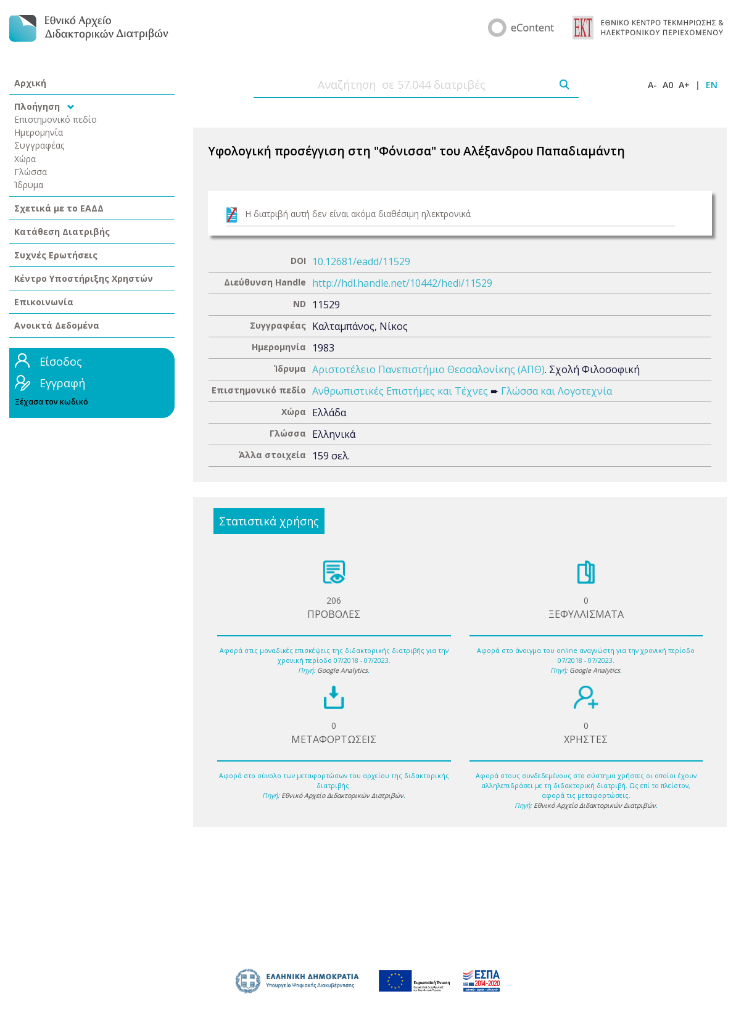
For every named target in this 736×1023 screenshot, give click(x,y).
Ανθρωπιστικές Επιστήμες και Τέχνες (400, 391)
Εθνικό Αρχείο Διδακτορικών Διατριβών (342, 795)
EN (711, 85)
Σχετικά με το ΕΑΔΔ (59, 208)
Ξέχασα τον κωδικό (51, 401)
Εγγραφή (62, 383)
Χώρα (25, 159)
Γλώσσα (30, 172)
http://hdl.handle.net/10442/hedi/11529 (402, 283)
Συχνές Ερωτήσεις (55, 255)
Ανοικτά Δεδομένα (56, 325)
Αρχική (30, 83)
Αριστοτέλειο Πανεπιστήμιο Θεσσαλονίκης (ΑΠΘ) (428, 369)
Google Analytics (342, 670)
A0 (668, 85)
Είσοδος (60, 361)
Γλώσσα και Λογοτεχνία (556, 391)
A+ (684, 85)
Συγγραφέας (39, 145)
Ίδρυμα (28, 185)
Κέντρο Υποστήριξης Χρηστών (83, 278)
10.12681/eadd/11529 (361, 261)
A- (652, 85)
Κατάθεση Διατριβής (62, 231)
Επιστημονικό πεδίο (55, 119)
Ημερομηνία (38, 132)
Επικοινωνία (43, 302)
